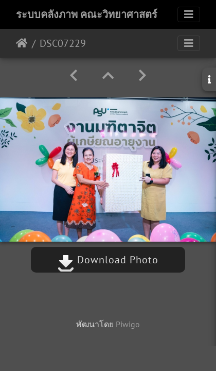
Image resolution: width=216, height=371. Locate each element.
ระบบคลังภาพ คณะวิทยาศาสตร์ (86, 14)
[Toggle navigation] (188, 14)
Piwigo (128, 324)
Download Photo (108, 259)
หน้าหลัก (22, 43)
